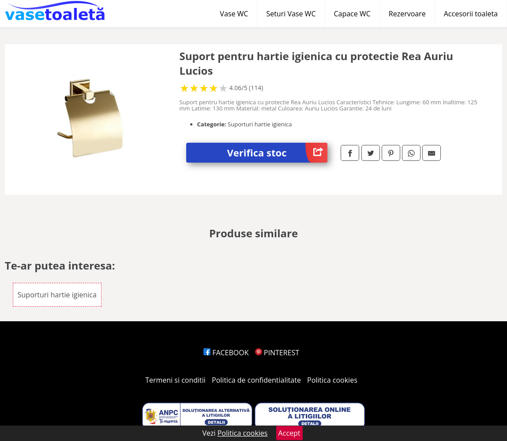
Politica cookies (332, 380)
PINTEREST (277, 352)
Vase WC (234, 14)
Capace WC (352, 14)
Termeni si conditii (175, 380)
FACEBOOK (226, 352)
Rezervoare (407, 14)
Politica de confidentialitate (256, 380)
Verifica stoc (277, 153)
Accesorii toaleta (471, 14)
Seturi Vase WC (290, 14)
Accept (289, 433)
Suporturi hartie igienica (57, 295)
